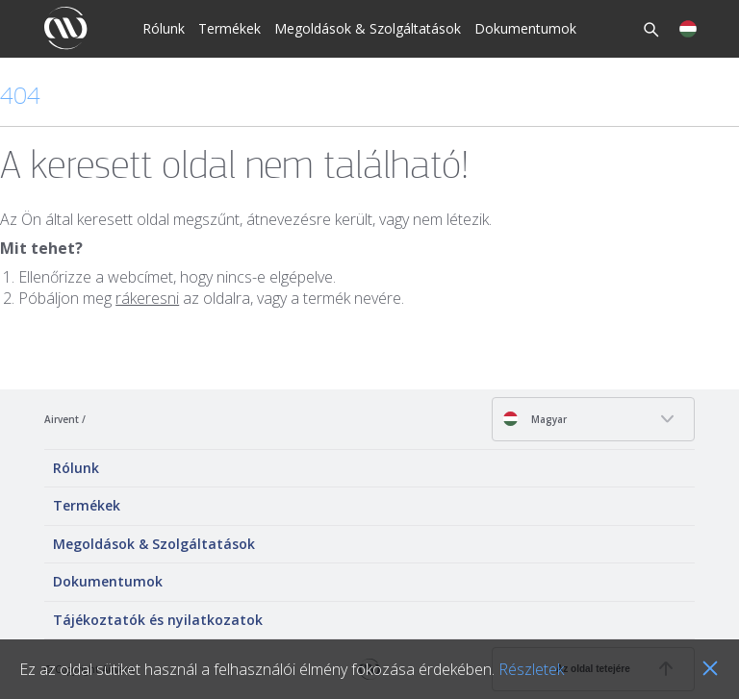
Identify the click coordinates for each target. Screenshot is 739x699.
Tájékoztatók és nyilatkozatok (158, 620)
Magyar (534, 419)
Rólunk (163, 28)
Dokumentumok (525, 28)
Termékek (229, 28)
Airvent (61, 419)
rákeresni (147, 298)
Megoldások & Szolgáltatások (367, 28)
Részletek (531, 669)
